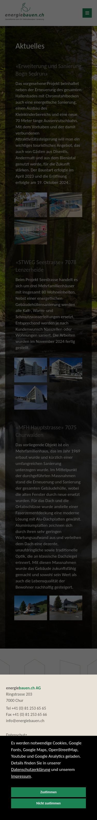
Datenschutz (16, 734)
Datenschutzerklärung (30, 769)
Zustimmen (48, 792)
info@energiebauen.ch (25, 720)
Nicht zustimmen (48, 803)
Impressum (21, 776)
